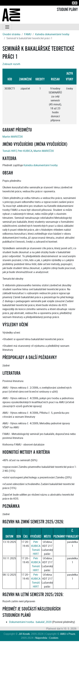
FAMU (27, 34)
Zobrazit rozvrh (11, 64)
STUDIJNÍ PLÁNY (67, 9)
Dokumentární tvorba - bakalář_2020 (30, 622)
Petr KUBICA (25, 151)
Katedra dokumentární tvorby (52, 34)
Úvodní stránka (11, 34)
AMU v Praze (67, 634)
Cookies (53, 638)
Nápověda (41, 638)
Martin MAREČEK (12, 136)
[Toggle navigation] (7, 27)
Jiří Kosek (24, 634)
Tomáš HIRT (9, 151)
